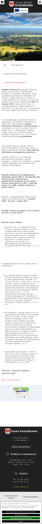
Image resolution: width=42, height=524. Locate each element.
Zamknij (21, 521)
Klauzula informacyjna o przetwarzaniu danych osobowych (21, 511)
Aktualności (18, 65)
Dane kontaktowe (21, 447)
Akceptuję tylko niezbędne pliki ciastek (21, 518)
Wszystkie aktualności (16, 74)
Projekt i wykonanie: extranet (11, 497)
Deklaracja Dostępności (31, 497)
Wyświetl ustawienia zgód (21, 515)
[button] (17, 397)
